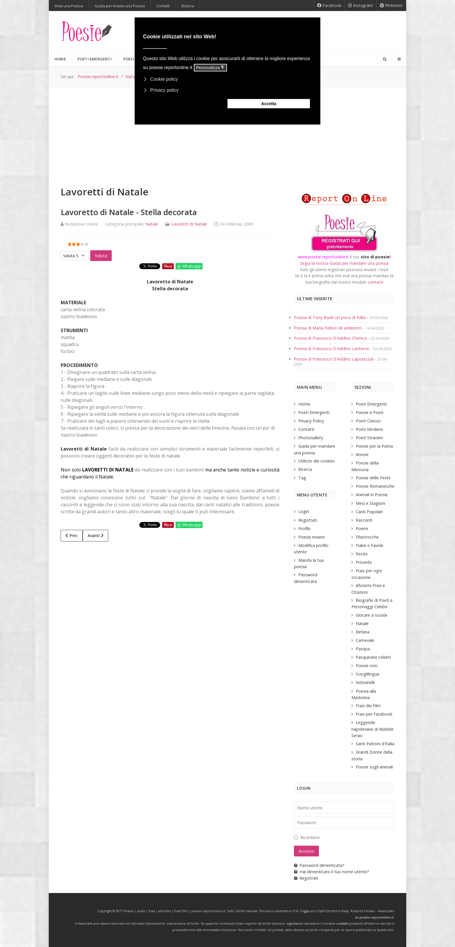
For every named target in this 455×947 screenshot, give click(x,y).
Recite (362, 554)
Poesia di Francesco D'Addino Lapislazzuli (334, 359)
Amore (362, 454)
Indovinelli (365, 682)
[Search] (384, 59)
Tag (302, 477)
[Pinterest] (391, 5)
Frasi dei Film (368, 705)
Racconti (364, 520)
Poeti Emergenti (313, 412)
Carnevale (365, 640)
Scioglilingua (367, 674)
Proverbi (364, 562)
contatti (375, 282)
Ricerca (305, 469)
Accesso (306, 851)
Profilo (304, 528)
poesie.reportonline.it (376, 917)
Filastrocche (367, 537)
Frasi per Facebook (374, 714)
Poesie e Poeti (369, 412)
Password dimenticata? (319, 865)
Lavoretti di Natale (189, 224)
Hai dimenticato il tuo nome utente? (331, 871)
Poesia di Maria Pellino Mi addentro (328, 328)
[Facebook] (329, 5)
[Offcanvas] (399, 59)
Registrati (307, 520)
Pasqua (363, 648)
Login (303, 511)
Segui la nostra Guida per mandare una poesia (344, 263)
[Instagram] (361, 5)
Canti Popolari (369, 511)
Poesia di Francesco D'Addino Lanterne (331, 348)
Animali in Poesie (372, 494)
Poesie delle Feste (373, 477)
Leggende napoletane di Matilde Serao (372, 729)
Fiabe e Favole (369, 545)
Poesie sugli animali (374, 767)
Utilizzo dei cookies (316, 461)
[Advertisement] (227, 130)
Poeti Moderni (369, 429)
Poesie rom (367, 665)
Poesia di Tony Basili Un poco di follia (330, 317)
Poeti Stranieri (369, 437)
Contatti (306, 429)
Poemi (362, 528)
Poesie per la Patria (374, 446)
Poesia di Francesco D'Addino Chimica (331, 338)
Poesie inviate (311, 537)
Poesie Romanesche (375, 486)
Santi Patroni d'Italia (375, 743)
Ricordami (309, 837)
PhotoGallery (310, 437)
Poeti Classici (368, 421)
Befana (362, 632)
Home (304, 404)
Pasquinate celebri (373, 657)
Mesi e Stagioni (370, 503)
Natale (151, 224)
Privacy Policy (311, 421)
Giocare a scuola (371, 615)
